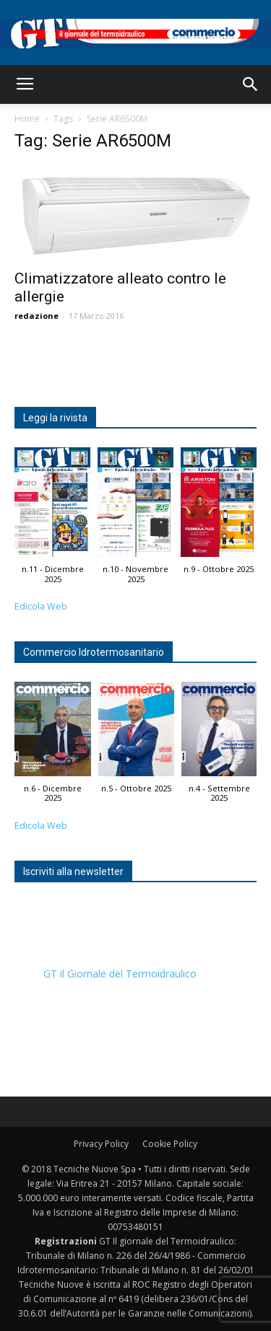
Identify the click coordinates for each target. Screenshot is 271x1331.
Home (27, 119)
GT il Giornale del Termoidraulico (120, 973)
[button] (251, 84)
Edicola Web (40, 606)
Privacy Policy (101, 1144)
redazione (36, 315)
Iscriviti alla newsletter (73, 871)
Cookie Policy (169, 1144)
